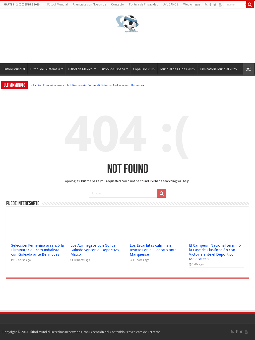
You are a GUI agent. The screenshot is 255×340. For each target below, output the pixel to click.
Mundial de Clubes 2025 (177, 69)
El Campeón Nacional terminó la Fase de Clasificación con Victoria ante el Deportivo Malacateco (215, 252)
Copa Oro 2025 (144, 69)
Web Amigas (191, 4)
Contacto (117, 4)
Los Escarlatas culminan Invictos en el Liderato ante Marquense (153, 250)
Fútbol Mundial (57, 4)
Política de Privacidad (143, 4)
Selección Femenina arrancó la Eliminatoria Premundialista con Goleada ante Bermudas (87, 85)
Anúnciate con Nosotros (89, 4)
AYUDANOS (170, 4)
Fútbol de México (80, 69)
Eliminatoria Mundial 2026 (218, 69)
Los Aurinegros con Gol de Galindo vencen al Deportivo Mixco (94, 250)
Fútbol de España (113, 69)
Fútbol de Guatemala (45, 69)
